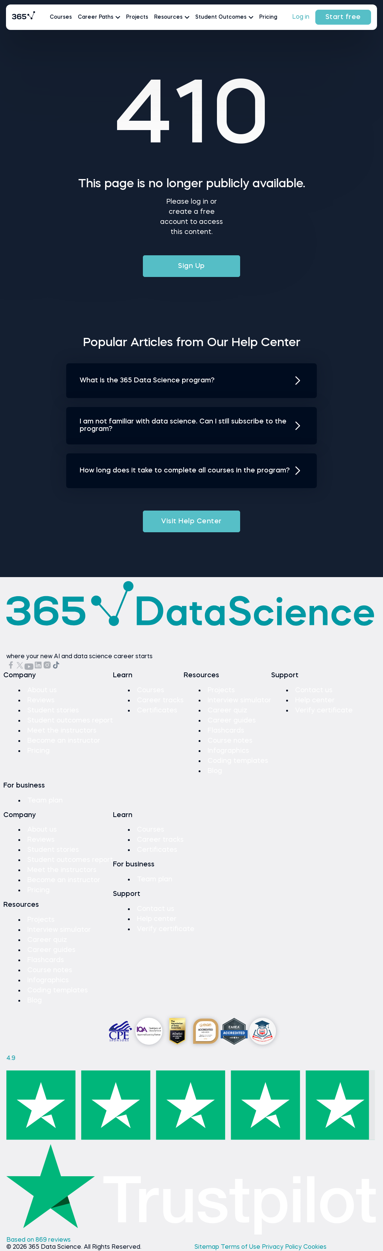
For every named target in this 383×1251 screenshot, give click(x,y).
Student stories (53, 710)
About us (42, 690)
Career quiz (227, 710)
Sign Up (191, 266)
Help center (315, 700)
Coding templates (238, 761)
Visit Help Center (191, 521)
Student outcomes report (70, 720)
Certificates (157, 710)
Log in (300, 17)
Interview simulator (239, 700)
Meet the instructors (61, 730)
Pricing (268, 17)
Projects (137, 17)
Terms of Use (241, 1247)
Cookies (315, 1247)
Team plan (45, 800)
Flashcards (226, 730)
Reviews (41, 700)
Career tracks (160, 700)
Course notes (230, 740)
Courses (61, 17)
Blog (215, 771)
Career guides (232, 720)
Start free (343, 17)
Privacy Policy (282, 1247)
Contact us (314, 690)
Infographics (228, 751)
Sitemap (207, 1247)
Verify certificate (324, 710)
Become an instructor (63, 740)
